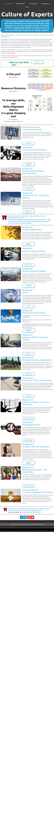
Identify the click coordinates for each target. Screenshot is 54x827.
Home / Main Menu (8, 3)
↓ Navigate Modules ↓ (21, 3)
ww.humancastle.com (15, 512)
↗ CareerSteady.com (45, 3)
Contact (27, 7)
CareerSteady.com (11, 53)
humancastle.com (13, 57)
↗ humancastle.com (33, 3)
